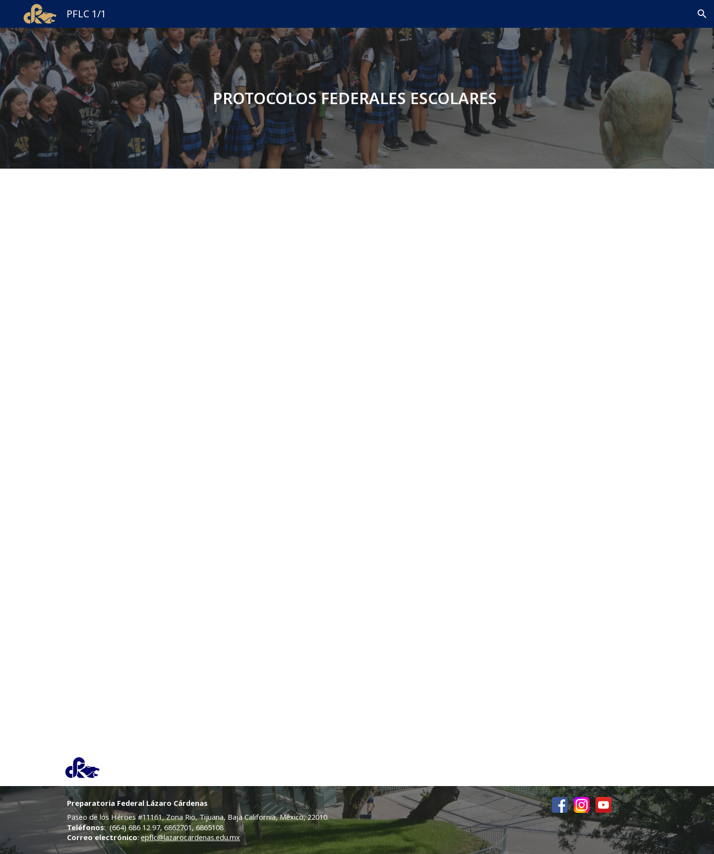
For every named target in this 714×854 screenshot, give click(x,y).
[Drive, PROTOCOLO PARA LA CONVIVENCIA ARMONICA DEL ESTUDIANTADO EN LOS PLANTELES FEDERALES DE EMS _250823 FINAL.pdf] (207, 305)
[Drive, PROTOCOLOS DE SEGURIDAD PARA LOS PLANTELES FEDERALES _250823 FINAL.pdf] (207, 595)
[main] (357, 98)
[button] (702, 14)
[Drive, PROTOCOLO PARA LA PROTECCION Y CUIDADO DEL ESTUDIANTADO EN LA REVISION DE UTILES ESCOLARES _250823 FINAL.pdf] (506, 305)
